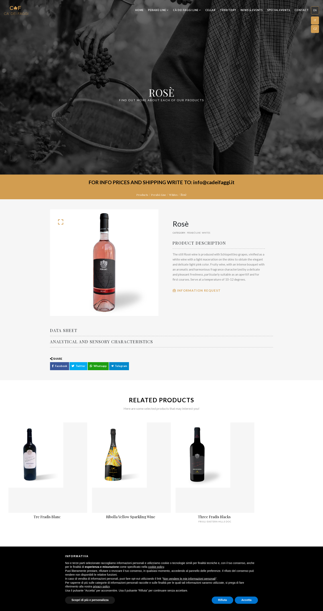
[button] (315, 10)
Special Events (278, 10)
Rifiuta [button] (222, 600)
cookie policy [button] (156, 566)
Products (142, 195)
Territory (228, 10)
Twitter (78, 369)
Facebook (59, 369)
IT (315, 20)
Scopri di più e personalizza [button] (90, 600)
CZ (315, 28)
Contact (301, 10)
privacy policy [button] (101, 586)
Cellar (210, 10)
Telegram (119, 369)
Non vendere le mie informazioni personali (189, 578)
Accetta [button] (246, 600)
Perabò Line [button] (158, 10)
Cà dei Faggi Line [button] (187, 10)
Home (139, 10)
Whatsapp (98, 369)
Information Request (197, 290)
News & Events (252, 10)
